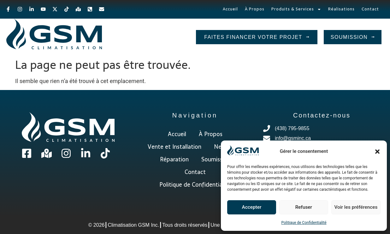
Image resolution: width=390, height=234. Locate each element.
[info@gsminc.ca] (322, 139)
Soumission (215, 159)
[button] (377, 151)
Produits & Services (296, 9)
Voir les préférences (356, 207)
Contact (370, 9)
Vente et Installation (174, 146)
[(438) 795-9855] (322, 130)
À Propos (254, 9)
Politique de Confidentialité (303, 222)
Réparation (174, 159)
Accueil (230, 9)
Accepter (251, 207)
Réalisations (341, 9)
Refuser (303, 207)
